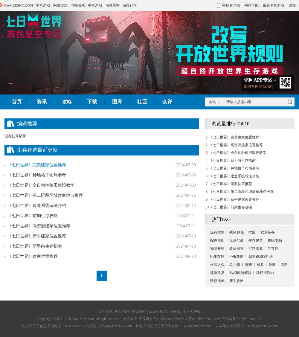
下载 (92, 102)
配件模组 (217, 240)
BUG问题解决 (240, 273)
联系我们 (139, 311)
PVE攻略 (236, 256)
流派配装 (236, 240)
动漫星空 (112, 5)
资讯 (42, 102)
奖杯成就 (217, 281)
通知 (292, 5)
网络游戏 (60, 5)
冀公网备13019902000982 (241, 319)
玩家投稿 (156, 311)
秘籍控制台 (265, 273)
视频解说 (236, 232)
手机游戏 (95, 5)
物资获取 (217, 248)
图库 (117, 102)
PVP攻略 (217, 256)
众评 (167, 102)
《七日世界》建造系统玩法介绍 (36, 205)
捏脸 (252, 232)
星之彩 (234, 264)
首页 (17, 102)
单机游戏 (43, 5)
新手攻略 (236, 281)
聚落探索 (236, 248)
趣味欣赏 (217, 273)
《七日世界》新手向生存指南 (34, 246)
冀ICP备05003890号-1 (170, 319)
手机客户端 (192, 311)
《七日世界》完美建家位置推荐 (234, 137)
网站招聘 (122, 311)
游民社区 (130, 5)
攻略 (67, 102)
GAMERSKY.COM (18, 5)
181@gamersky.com (197, 326)
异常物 (273, 248)
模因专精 (275, 240)
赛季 (248, 264)
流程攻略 (217, 232)
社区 (142, 102)
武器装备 (267, 232)
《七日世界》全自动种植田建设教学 (40, 185)
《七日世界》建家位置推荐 (32, 256)
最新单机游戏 (273, 5)
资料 (284, 264)
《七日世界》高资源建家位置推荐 (38, 226)
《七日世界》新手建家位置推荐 (36, 236)
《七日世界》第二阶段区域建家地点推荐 (45, 195)
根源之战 (217, 264)
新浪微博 (173, 311)
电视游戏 (78, 5)
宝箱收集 (255, 248)
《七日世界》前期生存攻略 (32, 216)
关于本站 (105, 311)
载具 (260, 264)
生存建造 (255, 240)
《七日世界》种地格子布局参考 (36, 175)
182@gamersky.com (262, 326)
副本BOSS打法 (260, 256)
